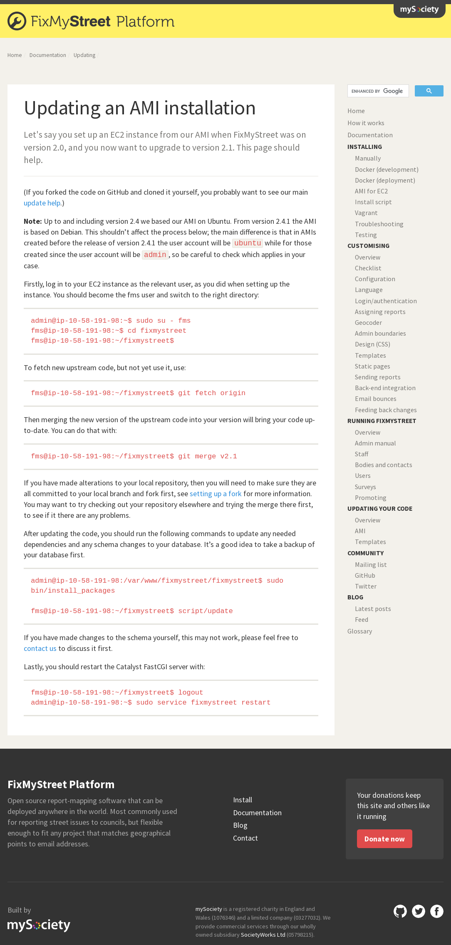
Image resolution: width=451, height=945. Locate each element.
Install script (373, 202)
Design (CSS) (372, 344)
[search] (377, 91)
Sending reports (378, 377)
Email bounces (375, 399)
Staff (361, 454)
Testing (366, 235)
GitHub (365, 575)
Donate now (384, 839)
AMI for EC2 (371, 191)
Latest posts (373, 609)
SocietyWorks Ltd (263, 934)
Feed (361, 619)
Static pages (372, 366)
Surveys (365, 487)
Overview (367, 257)
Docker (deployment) (385, 180)
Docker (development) (387, 169)
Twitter (366, 586)
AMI (360, 531)
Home (14, 55)
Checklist (368, 268)
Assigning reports (380, 312)
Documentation (48, 55)
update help (42, 203)
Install (242, 799)
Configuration (375, 279)
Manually (368, 158)
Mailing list (371, 565)
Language (369, 290)
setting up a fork (216, 493)
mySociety (420, 10)
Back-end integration (385, 388)
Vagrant (366, 213)
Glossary (359, 631)
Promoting (371, 498)
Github (400, 911)
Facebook (437, 911)
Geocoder (368, 323)
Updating (84, 55)
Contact (245, 838)
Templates (370, 355)
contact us (40, 648)
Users (363, 476)
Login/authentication (386, 301)
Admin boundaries (380, 333)
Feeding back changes (386, 410)
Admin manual (375, 443)
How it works (365, 123)
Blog (240, 825)
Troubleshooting (379, 224)
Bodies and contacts (383, 465)
